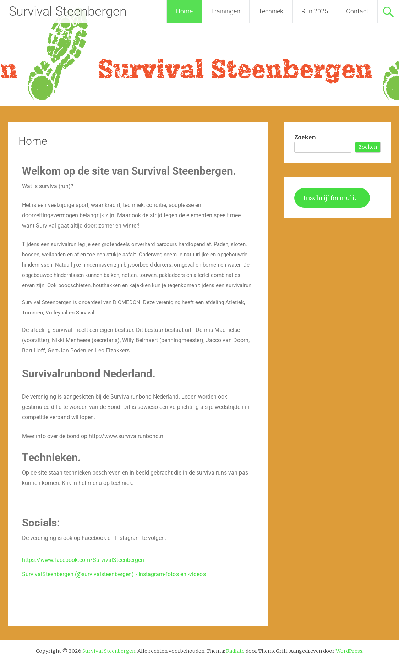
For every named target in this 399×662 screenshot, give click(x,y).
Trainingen (225, 11)
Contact (357, 11)
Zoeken (305, 137)
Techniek (270, 11)
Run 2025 (314, 11)
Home (184, 11)
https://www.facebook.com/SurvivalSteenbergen (83, 560)
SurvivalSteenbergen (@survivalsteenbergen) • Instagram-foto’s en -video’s (114, 574)
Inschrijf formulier (332, 198)
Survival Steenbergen (68, 11)
